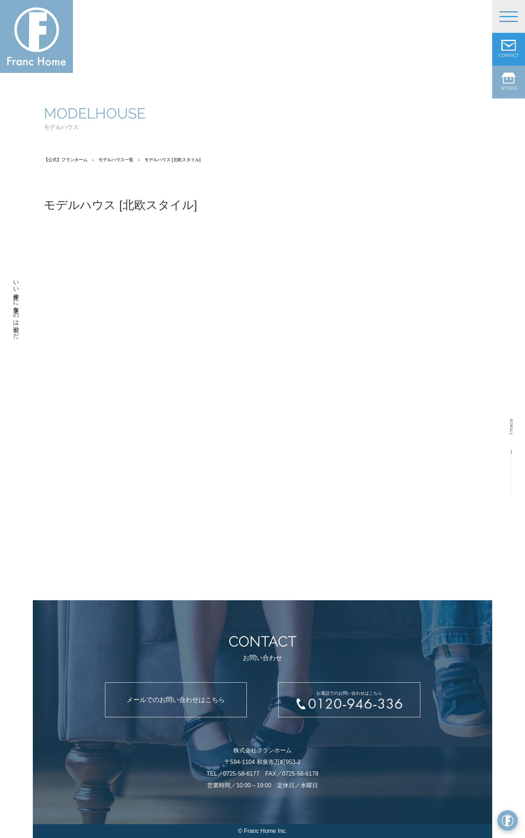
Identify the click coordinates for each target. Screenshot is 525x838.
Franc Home (260, 831)
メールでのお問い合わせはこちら (176, 699)
